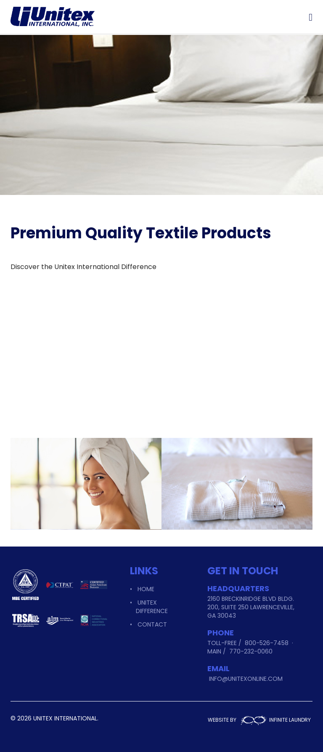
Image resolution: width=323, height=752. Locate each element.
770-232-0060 (251, 651)
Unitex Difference (152, 606)
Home (146, 589)
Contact (152, 624)
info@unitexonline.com (246, 679)
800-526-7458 (267, 643)
